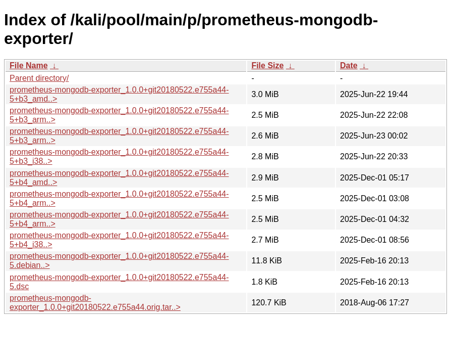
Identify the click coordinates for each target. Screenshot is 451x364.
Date (349, 65)
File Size (267, 65)
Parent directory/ (39, 78)
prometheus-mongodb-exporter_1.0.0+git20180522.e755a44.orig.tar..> (95, 302)
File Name (29, 65)
